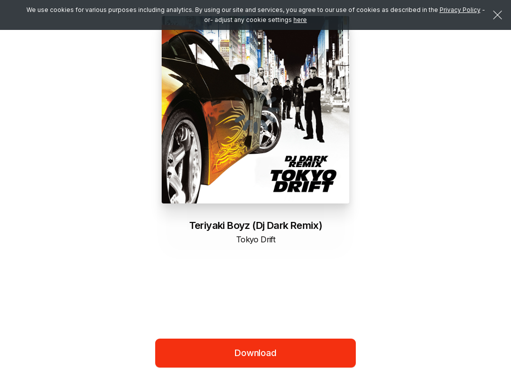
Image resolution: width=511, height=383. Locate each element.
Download (255, 353)
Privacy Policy (460, 9)
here (300, 19)
